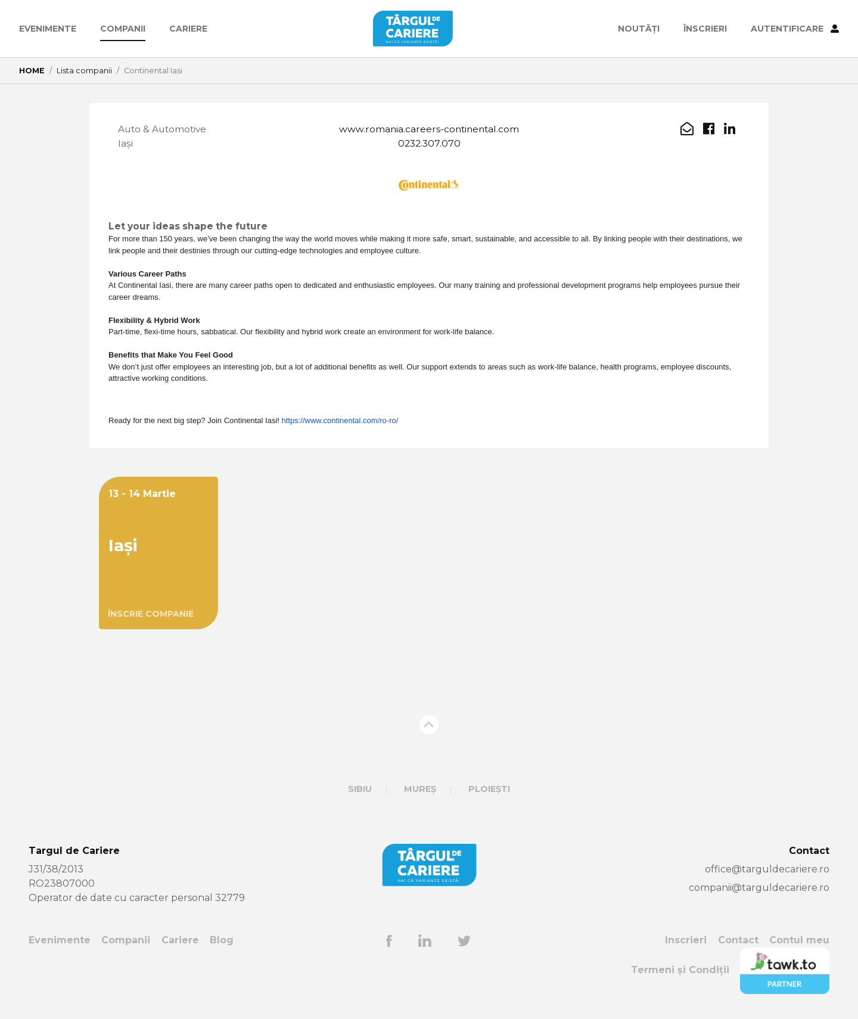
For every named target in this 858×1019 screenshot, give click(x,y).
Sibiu (360, 790)
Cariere (188, 28)
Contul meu (799, 941)
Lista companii (84, 70)
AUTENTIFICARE (795, 28)
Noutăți (639, 28)
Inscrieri (686, 941)
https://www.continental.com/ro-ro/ (340, 421)
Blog (222, 941)
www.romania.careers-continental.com (429, 129)
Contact (738, 941)
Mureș (420, 790)
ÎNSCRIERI (705, 28)
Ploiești (489, 790)
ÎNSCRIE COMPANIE (151, 615)
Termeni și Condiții (680, 971)
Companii (122, 28)
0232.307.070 (429, 143)
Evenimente (47, 28)
